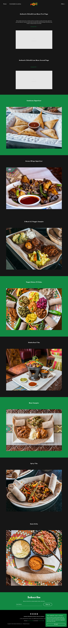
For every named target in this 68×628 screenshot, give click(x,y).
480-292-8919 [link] (41, 620)
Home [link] (5, 4)
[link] (34, 26)
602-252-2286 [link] (30, 620)
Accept (56, 624)
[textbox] (29, 604)
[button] (63, 4)
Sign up (48, 604)
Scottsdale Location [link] (15, 4)
